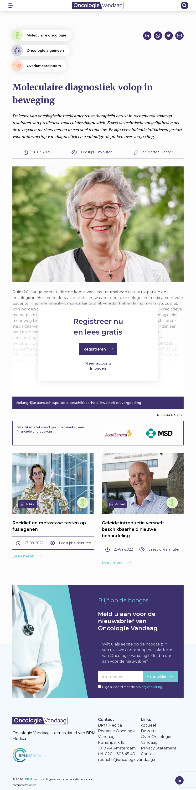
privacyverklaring (149, 687)
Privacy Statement (158, 748)
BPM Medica (33, 779)
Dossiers (148, 731)
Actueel (148, 725)
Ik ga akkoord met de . (133, 687)
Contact (148, 754)
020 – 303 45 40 (120, 754)
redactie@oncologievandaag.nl (128, 759)
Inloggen (98, 368)
